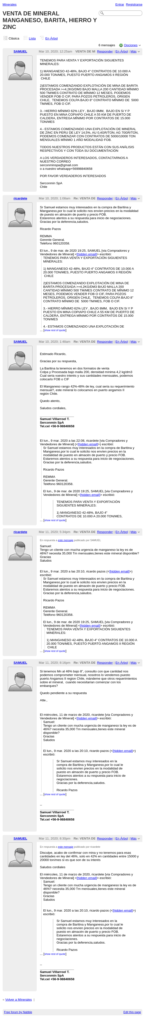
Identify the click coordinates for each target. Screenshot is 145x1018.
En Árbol (51, 38)
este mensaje (65, 540)
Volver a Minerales (18, 999)
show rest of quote (55, 330)
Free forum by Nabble (18, 1012)
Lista (32, 38)
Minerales (10, 4)
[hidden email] (87, 254)
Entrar (119, 4)
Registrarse (134, 4)
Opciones (131, 45)
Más (133, 51)
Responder (105, 51)
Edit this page (132, 1012)
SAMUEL (20, 51)
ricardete (20, 198)
